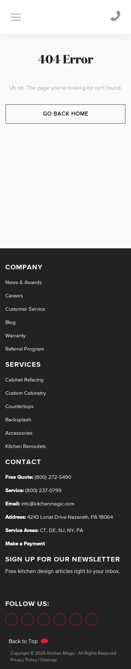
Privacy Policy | (24, 660)
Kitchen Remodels (25, 446)
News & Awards (23, 282)
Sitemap (48, 660)
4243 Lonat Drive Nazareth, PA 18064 (70, 517)
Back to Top (28, 641)
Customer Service (25, 309)
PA (80, 530)
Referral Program (24, 349)
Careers (14, 295)
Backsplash (18, 419)
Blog (10, 322)
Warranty (15, 335)
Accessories (18, 433)
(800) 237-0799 (42, 490)
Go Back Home (65, 114)
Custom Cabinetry (25, 393)
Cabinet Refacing (24, 379)
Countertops (19, 406)
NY (70, 530)
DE (52, 530)
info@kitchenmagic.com (47, 503)
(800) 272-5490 (52, 477)
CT (43, 530)
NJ (61, 530)
